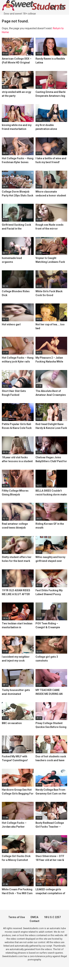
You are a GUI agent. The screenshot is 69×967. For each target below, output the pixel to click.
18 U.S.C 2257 (52, 917)
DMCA (34, 917)
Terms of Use (16, 917)
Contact (34, 921)
